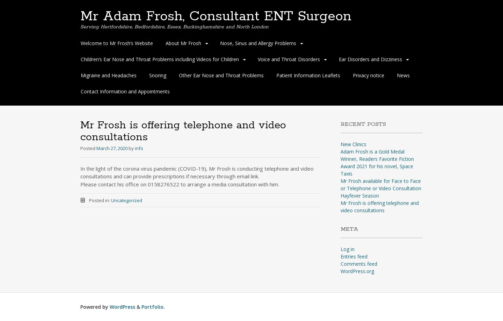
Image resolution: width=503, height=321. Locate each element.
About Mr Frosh (183, 43)
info (139, 148)
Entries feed (354, 256)
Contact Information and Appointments (125, 91)
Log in (348, 249)
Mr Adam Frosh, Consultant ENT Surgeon (215, 16)
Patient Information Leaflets (308, 75)
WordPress (122, 307)
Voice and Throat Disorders (289, 59)
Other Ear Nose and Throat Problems (221, 75)
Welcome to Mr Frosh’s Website (117, 43)
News (403, 75)
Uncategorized (126, 200)
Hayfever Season (360, 195)
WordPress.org (357, 271)
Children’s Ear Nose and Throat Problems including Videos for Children (160, 59)
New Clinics (353, 144)
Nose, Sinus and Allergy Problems (258, 43)
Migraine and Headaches (109, 75)
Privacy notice (368, 75)
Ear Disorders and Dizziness (370, 59)
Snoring (157, 75)
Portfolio (152, 307)
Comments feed (359, 264)
